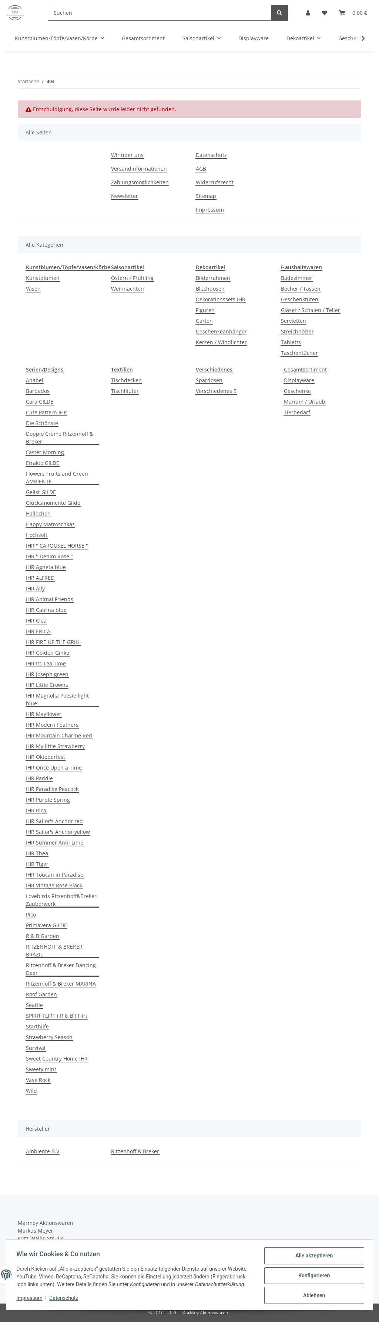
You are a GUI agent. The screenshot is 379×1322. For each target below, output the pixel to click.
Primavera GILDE (46, 925)
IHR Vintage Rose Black (54, 885)
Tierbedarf (297, 412)
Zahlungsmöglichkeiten (140, 182)
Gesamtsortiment (305, 369)
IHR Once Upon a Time (54, 767)
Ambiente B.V (42, 1151)
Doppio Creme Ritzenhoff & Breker (59, 437)
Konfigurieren (312, 1274)
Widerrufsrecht (215, 182)
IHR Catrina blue (46, 609)
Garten (204, 320)
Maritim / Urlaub (304, 401)
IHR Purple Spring (48, 799)
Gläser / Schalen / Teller (310, 310)
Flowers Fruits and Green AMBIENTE (57, 477)
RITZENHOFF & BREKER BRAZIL (54, 950)
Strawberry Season (49, 1037)
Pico (31, 914)
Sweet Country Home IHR (57, 1058)
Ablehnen (312, 1293)
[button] (308, 12)
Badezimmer (296, 277)
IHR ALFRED (40, 577)
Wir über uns (127, 154)
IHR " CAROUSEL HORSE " (57, 545)
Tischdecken (126, 380)
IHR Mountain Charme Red (59, 735)
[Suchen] (159, 13)
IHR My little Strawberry (55, 746)
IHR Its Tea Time (46, 663)
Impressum (210, 209)
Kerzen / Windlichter (221, 342)
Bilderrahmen (213, 277)
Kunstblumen (43, 277)
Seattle (34, 1004)
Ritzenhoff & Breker (135, 1151)
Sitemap (206, 195)
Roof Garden (41, 994)
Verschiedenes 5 (216, 390)
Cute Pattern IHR (46, 412)
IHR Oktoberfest (45, 756)
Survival (36, 1047)
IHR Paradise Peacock (52, 788)
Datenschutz (211, 154)
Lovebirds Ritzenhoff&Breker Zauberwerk (61, 900)
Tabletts (291, 342)
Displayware (299, 380)
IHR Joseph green (47, 674)
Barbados (38, 390)
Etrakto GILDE (42, 462)
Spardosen (209, 380)
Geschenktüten (299, 299)
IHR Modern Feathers (52, 724)
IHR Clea (36, 620)
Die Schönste (42, 423)
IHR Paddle (39, 778)
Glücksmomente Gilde (53, 502)
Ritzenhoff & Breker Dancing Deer (61, 969)
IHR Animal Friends (49, 599)
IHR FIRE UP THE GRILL (53, 641)
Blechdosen (210, 288)
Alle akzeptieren (312, 1254)
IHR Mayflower (43, 713)
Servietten (293, 320)
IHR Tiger (37, 863)
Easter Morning (45, 452)
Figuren (205, 310)
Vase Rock (38, 1079)
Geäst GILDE (41, 492)
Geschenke (297, 390)
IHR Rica (36, 810)
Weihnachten (127, 288)
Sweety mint (41, 1069)
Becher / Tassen (301, 288)
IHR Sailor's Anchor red (54, 821)
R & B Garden (42, 935)
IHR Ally (35, 588)
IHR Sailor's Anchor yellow (58, 831)
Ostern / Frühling (132, 277)
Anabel (34, 380)
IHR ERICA (38, 631)
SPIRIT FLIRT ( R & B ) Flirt (56, 1015)
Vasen (33, 288)
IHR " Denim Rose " (49, 556)
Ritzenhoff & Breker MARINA (61, 983)
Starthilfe (37, 1026)
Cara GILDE (39, 401)
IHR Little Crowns (47, 684)
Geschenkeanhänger (221, 331)
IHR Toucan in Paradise (54, 874)
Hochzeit (36, 534)
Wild (31, 1090)
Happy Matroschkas (50, 524)
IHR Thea (37, 853)
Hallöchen (38, 513)
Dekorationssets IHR (220, 299)
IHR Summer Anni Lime (54, 842)
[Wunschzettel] (324, 12)
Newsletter (124, 195)
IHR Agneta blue (46, 567)
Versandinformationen (139, 168)
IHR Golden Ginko (47, 652)
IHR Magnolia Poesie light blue (57, 699)
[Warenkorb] (353, 12)
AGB (201, 168)
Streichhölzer (297, 331)
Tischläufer (125, 390)
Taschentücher (299, 352)
